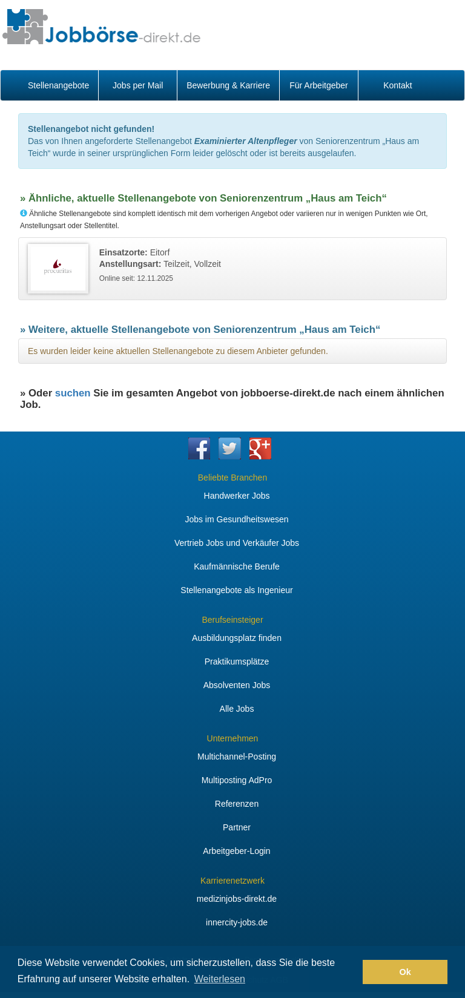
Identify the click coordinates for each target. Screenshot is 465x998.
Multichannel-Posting (236, 756)
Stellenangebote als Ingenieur (236, 590)
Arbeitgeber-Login (236, 851)
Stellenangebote (58, 85)
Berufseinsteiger (232, 620)
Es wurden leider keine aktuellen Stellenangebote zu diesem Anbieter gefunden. (178, 351)
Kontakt (397, 85)
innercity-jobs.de (237, 922)
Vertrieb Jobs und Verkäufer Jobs (236, 543)
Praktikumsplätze (237, 661)
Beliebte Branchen (232, 477)
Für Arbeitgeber (318, 85)
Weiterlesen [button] (219, 979)
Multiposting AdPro (237, 780)
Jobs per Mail (138, 85)
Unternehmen (233, 738)
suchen (73, 393)
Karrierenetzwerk (232, 880)
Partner (237, 827)
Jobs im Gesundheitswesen (236, 519)
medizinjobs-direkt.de (237, 899)
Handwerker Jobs (237, 496)
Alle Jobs (237, 709)
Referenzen (237, 804)
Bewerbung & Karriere (228, 85)
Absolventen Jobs (237, 685)
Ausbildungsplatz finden (237, 638)
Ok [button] (405, 972)
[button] (350, 972)
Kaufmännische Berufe (237, 566)
